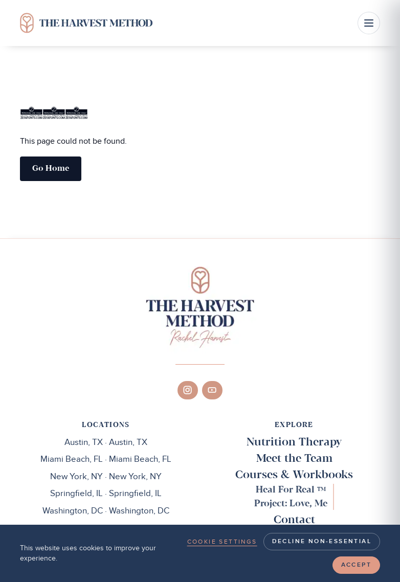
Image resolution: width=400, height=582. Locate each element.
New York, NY (106, 477)
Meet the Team (294, 459)
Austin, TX (105, 442)
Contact (294, 520)
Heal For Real (291, 490)
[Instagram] (187, 390)
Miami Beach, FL (105, 459)
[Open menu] (369, 23)
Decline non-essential (321, 541)
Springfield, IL (106, 493)
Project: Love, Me (290, 504)
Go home (50, 168)
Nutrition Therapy (294, 442)
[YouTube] (212, 390)
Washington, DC (105, 511)
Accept (356, 565)
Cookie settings (222, 541)
